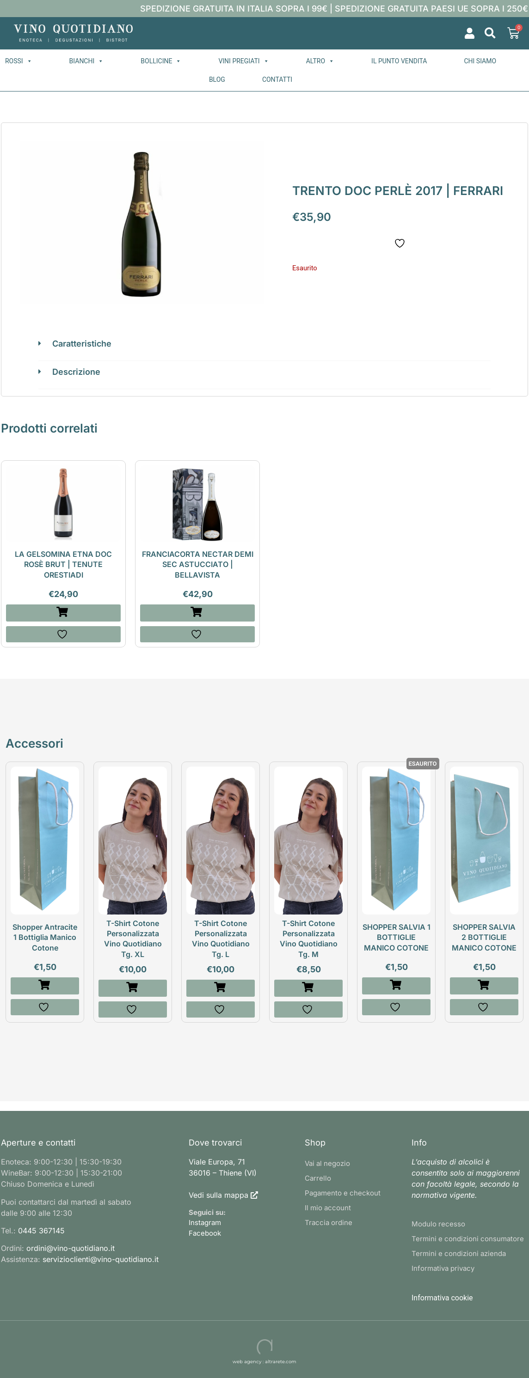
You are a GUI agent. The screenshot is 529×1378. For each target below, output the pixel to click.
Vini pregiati (243, 61)
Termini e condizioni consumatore (468, 1238)
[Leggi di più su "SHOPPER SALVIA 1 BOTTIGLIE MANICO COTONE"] (396, 985)
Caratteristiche (81, 343)
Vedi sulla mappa (218, 1195)
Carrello (318, 1178)
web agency (247, 1362)
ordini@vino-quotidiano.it (70, 1248)
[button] (490, 33)
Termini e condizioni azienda (459, 1253)
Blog (217, 79)
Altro (320, 61)
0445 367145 (41, 1230)
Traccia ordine (328, 1222)
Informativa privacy (443, 1268)
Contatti (277, 79)
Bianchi (86, 61)
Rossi (18, 61)
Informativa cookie (442, 1297)
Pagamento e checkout (343, 1193)
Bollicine (161, 61)
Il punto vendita (399, 61)
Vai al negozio (327, 1163)
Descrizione (76, 372)
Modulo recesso (438, 1223)
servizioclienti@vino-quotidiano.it (101, 1259)
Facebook (205, 1233)
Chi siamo (480, 61)
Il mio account (328, 1207)
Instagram (205, 1222)
